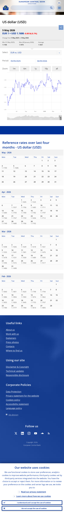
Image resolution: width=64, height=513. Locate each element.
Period (5, 60)
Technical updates (15, 371)
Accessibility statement (17, 404)
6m (24, 68)
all (57, 68)
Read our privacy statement (33, 492)
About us (10, 329)
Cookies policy (13, 399)
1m (14, 68)
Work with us (12, 333)
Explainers (11, 338)
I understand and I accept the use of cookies (34, 503)
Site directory (13, 415)
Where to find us (14, 350)
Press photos (12, 342)
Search (51, 8)
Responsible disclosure (17, 375)
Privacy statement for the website (22, 395)
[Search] (30, 8)
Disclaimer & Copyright (17, 366)
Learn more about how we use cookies (33, 496)
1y (36, 68)
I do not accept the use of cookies (34, 508)
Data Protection (13, 391)
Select (5, 52)
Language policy (14, 408)
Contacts (10, 346)
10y (46, 68)
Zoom (5, 68)
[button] (59, 3)
